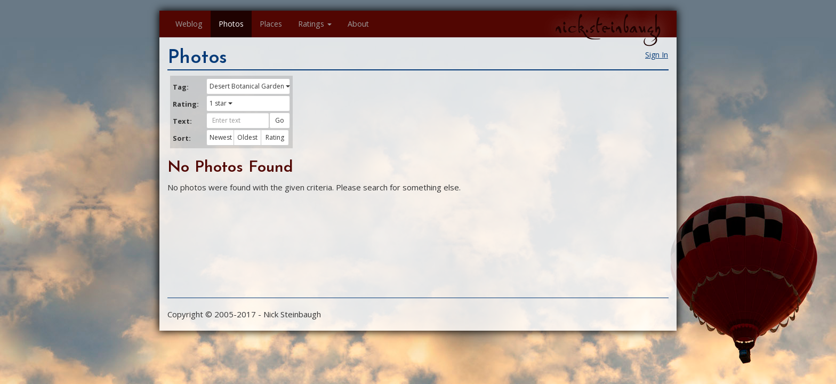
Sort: (182, 138)
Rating (275, 137)
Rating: (185, 104)
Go (279, 120)
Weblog (189, 24)
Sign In (656, 55)
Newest (221, 137)
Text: (182, 121)
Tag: (181, 87)
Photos (231, 24)
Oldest (247, 137)
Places (271, 24)
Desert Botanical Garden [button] (250, 86)
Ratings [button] (315, 24)
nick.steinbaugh (608, 27)
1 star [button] (221, 103)
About (358, 24)
